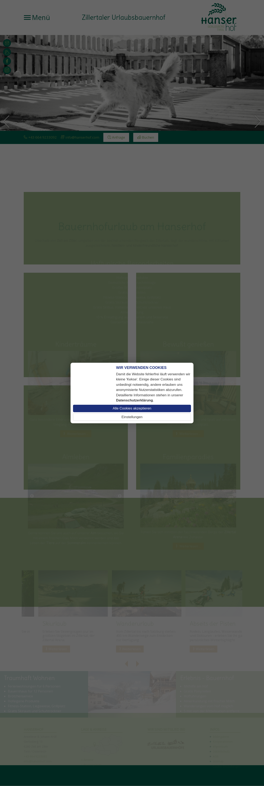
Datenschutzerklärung (134, 400)
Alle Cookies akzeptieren (132, 408)
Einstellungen (132, 417)
